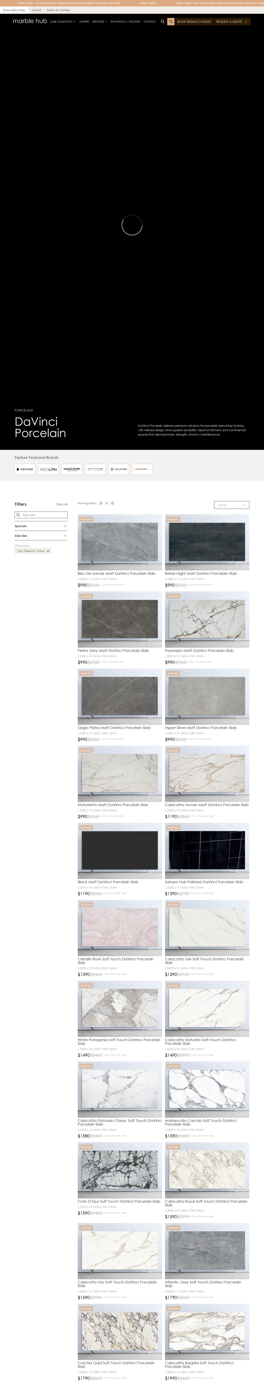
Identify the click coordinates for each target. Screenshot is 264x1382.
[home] (30, 21)
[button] (63, 22)
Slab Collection (61, 21)
